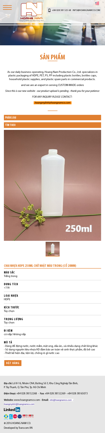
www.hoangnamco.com (27, 400)
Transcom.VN (26, 428)
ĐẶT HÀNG (12, 363)
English (97, 3)
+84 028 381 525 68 (61, 10)
